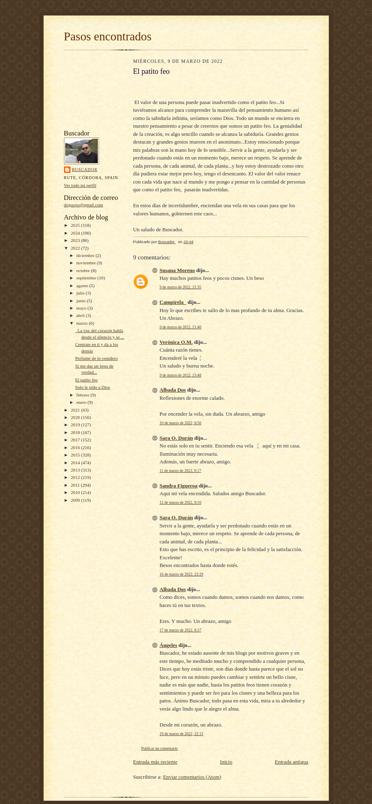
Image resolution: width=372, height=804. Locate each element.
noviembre (86, 262)
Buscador (85, 169)
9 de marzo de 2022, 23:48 (180, 375)
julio (81, 292)
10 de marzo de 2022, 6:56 (180, 423)
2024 (76, 232)
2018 (76, 432)
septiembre (86, 277)
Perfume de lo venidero (96, 358)
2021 (76, 410)
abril (81, 315)
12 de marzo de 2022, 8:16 (180, 502)
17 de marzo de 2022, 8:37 (180, 630)
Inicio (226, 762)
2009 (76, 500)
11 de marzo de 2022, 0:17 (180, 470)
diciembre (85, 255)
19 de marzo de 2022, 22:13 (181, 733)
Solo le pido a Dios (92, 387)
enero (82, 402)
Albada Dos (173, 390)
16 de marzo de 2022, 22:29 (181, 574)
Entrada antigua (291, 762)
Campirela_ (173, 302)
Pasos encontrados (108, 36)
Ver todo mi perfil (80, 185)
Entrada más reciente (155, 762)
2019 (76, 424)
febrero (83, 394)
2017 (76, 439)
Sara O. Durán (176, 438)
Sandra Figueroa (179, 486)
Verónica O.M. (176, 342)
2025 (76, 225)
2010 (76, 492)
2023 (76, 240)
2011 (76, 485)
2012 (76, 477)
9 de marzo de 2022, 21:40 (180, 327)
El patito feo (86, 379)
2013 (76, 469)
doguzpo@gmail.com (83, 204)
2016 (76, 447)
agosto (82, 285)
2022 (76, 248)
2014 (76, 462)
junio (81, 300)
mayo (82, 308)
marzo (82, 323)
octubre (83, 270)
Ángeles (168, 645)
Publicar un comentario (159, 748)
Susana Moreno (177, 270)
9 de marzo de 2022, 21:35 (180, 287)
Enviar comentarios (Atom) (192, 777)
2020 (76, 417)
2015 (76, 454)
